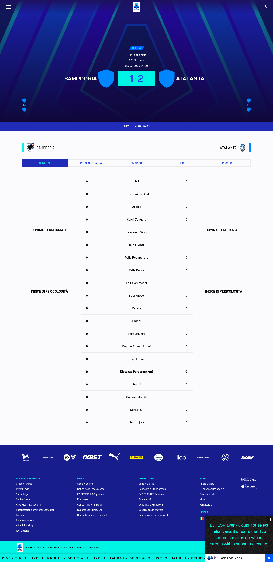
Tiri (182, 163)
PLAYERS (227, 163)
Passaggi (136, 163)
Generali (45, 163)
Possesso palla (91, 163)
